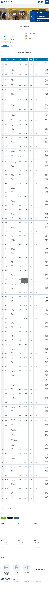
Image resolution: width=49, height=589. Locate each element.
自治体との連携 (4, 543)
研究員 (19, 525)
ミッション (3, 525)
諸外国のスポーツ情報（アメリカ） (23, 546)
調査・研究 (35, 523)
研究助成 (36, 536)
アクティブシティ (4, 542)
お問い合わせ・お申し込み (5, 559)
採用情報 (3, 529)
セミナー (3, 546)
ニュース (2, 557)
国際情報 (19, 540)
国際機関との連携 (20, 542)
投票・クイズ (36, 546)
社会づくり (2, 540)
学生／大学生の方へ (40, 20)
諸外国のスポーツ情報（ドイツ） (23, 545)
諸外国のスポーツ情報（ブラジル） (23, 548)
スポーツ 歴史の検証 (37, 547)
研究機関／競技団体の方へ (41, 16)
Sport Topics (37, 543)
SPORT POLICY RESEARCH (39, 554)
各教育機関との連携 (5, 544)
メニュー (47, 2)
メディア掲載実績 (37, 552)
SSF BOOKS (36, 550)
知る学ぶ (35, 540)
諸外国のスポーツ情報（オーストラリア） (24, 549)
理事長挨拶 (3, 526)
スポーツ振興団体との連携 (6, 545)
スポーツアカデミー (5, 549)
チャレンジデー (4, 548)
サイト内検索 (42, 2)
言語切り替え (39, 2)
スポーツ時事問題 (37, 542)
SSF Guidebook (4, 531)
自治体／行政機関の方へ (40, 12)
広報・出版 (36, 551)
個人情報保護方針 (3, 587)
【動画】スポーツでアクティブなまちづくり (8, 547)
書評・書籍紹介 (37, 553)
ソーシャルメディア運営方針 (15, 587)
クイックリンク (33, 16)
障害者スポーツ (37, 529)
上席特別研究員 (20, 526)
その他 (35, 534)
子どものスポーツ (37, 528)
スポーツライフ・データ (38, 525)
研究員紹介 (19, 523)
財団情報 (2, 523)
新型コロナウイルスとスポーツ (39, 548)
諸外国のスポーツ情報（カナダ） (23, 547)
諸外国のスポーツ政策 (21, 543)
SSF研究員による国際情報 (22, 550)
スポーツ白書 (36, 526)
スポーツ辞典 (36, 549)
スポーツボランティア (38, 531)
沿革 (2, 528)
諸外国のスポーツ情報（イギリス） (23, 544)
